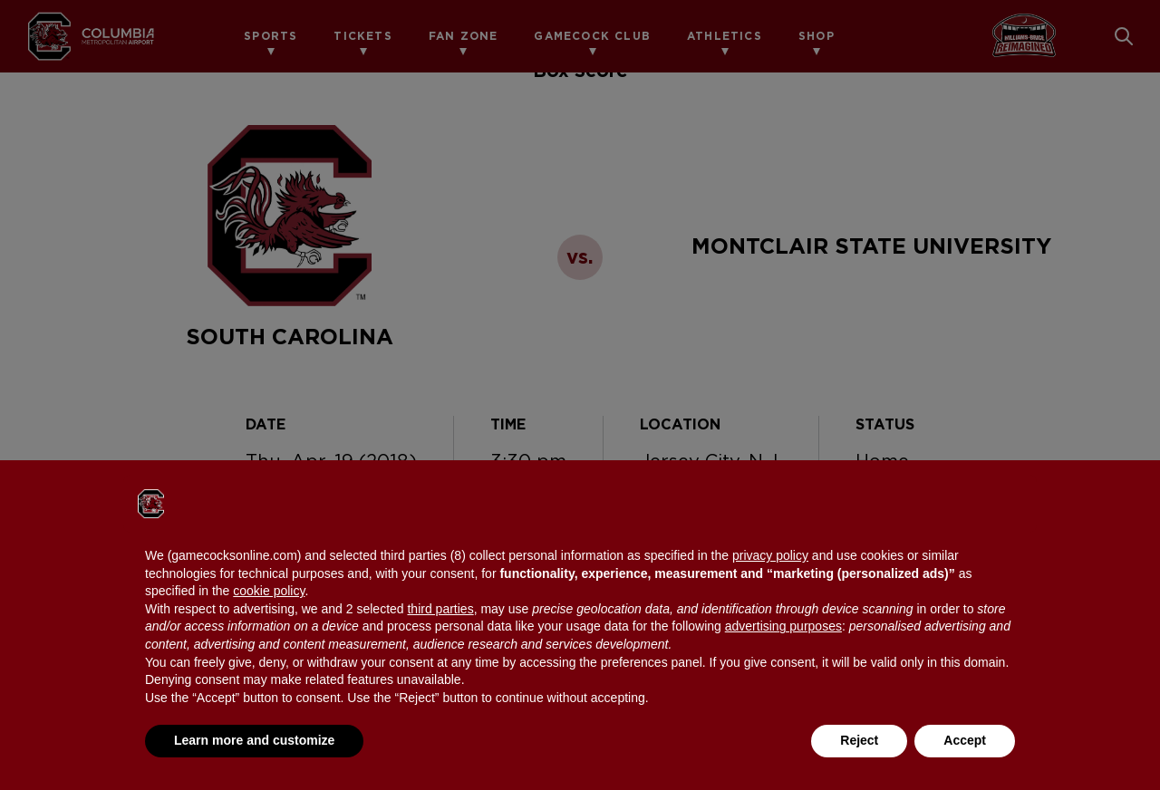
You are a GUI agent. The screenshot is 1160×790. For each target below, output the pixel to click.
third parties (440, 609)
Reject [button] (859, 740)
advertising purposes (783, 626)
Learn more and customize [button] (254, 740)
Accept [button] (964, 740)
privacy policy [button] (770, 555)
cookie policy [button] (268, 590)
